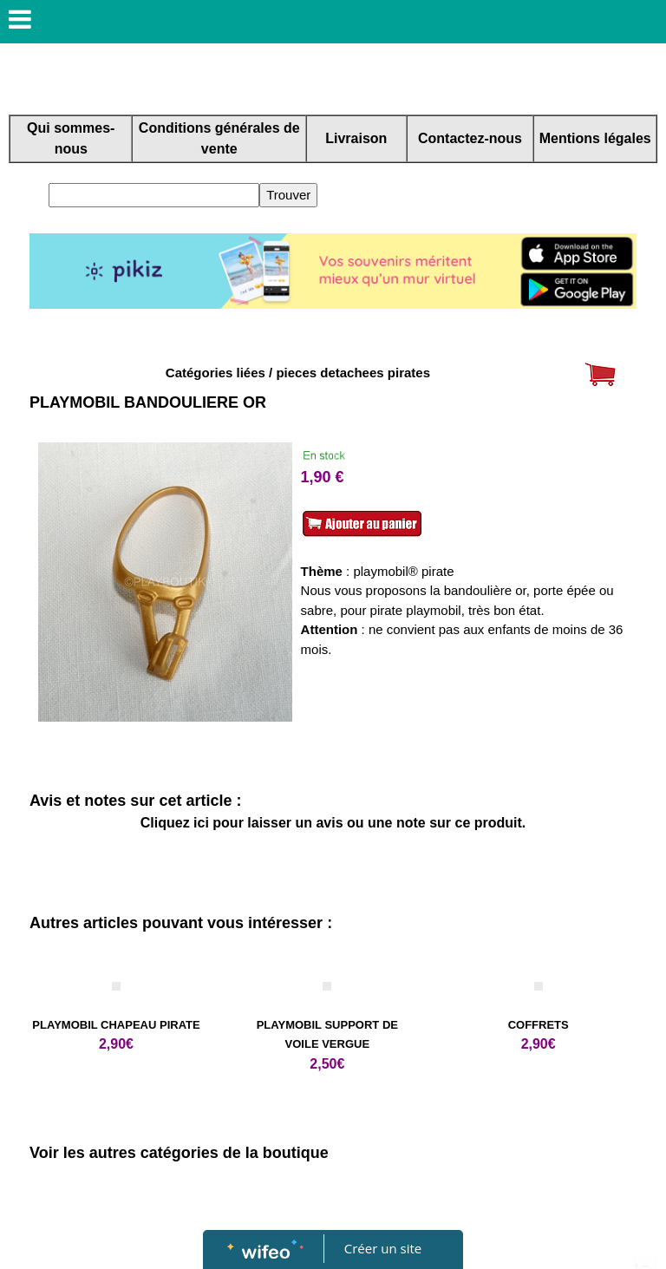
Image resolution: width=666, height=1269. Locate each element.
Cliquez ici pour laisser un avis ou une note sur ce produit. (333, 822)
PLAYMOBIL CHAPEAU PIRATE (115, 1024)
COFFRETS (538, 1024)
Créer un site (382, 1248)
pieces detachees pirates (353, 372)
